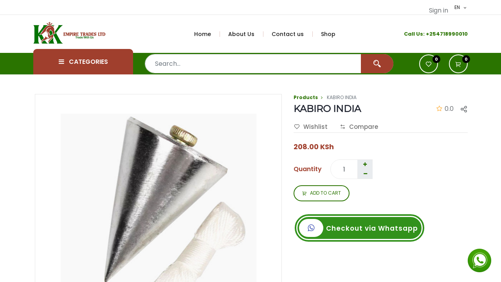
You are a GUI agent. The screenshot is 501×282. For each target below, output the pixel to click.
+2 (429, 34)
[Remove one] (365, 174)
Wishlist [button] (311, 127)
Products (306, 97)
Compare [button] (359, 127)
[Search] (377, 63)
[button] (458, 63)
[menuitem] (207, 34)
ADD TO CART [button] (321, 193)
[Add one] (364, 164)
